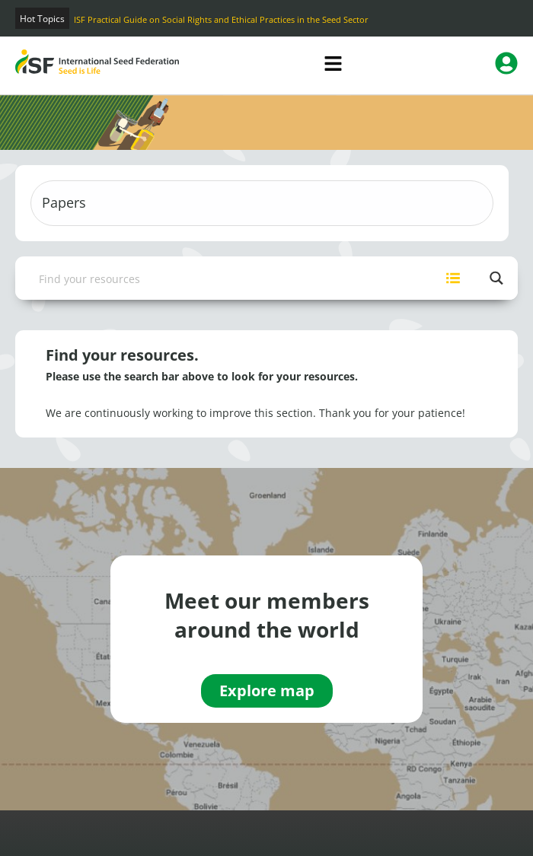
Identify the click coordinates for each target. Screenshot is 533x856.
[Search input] (224, 278)
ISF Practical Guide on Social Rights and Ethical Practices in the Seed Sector (221, 19)
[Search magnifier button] (496, 278)
